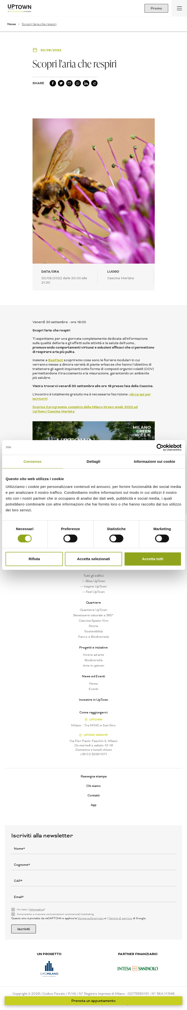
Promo (156, 8)
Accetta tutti (152, 559)
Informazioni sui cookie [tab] (154, 461)
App (93, 805)
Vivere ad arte (93, 655)
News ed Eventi (93, 676)
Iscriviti (23, 929)
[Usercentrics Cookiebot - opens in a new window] (160, 447)
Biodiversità (93, 660)
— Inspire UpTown (93, 586)
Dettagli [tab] (93, 461)
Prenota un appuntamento (93, 1000)
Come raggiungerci (93, 712)
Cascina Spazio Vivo (94, 620)
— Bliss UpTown (93, 581)
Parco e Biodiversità (93, 637)
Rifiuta (34, 559)
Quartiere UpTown (93, 610)
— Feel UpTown (93, 592)
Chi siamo (93, 786)
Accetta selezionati (93, 559)
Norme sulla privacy (90, 918)
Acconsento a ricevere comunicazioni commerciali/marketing (55, 914)
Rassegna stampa (94, 776)
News (11, 24)
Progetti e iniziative (93, 647)
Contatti (94, 795)
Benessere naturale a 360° (93, 615)
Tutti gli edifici (93, 575)
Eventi (93, 689)
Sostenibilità (93, 631)
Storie (93, 626)
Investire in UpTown (93, 699)
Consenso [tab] (32, 461)
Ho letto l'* (31, 909)
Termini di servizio (120, 918)
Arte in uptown (93, 665)
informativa (36, 909)
